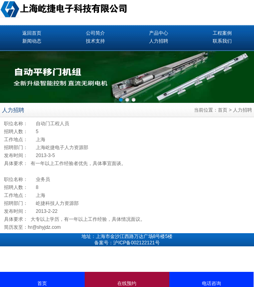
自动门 (43, 123)
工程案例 (222, 33)
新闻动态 (31, 41)
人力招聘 (158, 41)
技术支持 (95, 41)
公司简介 (95, 33)
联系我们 (222, 41)
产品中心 (158, 33)
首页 (222, 110)
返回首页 (31, 33)
